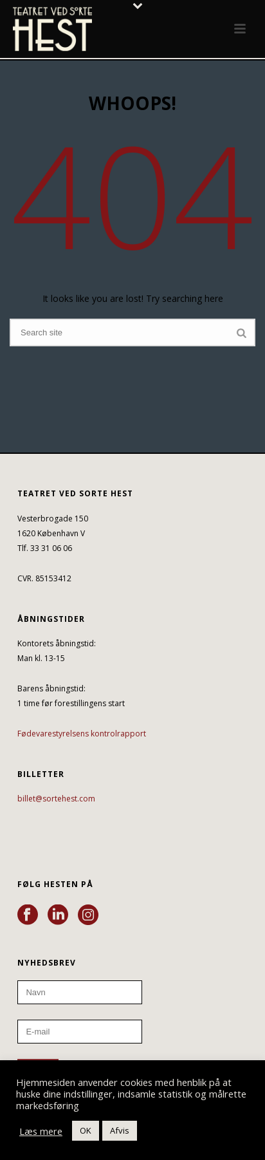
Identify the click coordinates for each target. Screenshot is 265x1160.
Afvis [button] (119, 1130)
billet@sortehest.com (56, 798)
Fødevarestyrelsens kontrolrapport (81, 733)
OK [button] (85, 1130)
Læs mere (40, 1131)
